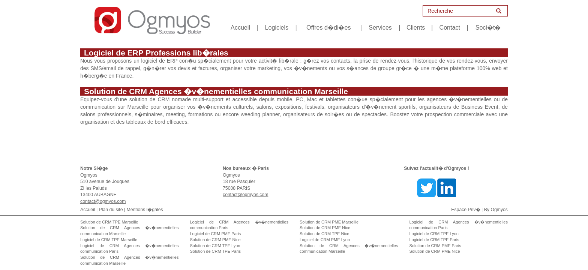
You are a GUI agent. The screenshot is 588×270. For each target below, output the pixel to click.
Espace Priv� (465, 209)
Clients (415, 27)
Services (380, 27)
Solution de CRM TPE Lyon (215, 245)
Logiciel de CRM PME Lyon (325, 239)
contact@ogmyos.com (103, 201)
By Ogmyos (496, 209)
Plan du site (111, 209)
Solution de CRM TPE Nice (324, 233)
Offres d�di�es (328, 27)
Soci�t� (488, 27)
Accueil (240, 27)
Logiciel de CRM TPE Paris (434, 239)
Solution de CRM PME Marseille (329, 222)
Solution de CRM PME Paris (435, 245)
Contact (450, 27)
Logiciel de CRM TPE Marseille (108, 239)
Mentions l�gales (145, 209)
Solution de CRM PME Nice (215, 239)
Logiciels (277, 27)
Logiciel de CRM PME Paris (215, 233)
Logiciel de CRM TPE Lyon (434, 233)
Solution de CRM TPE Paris (215, 251)
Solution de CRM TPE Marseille (109, 222)
